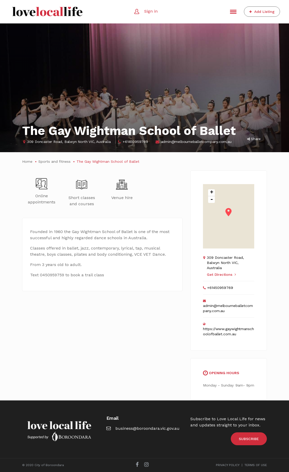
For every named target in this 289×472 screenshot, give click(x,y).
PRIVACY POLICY (228, 465)
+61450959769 (135, 142)
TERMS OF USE (255, 465)
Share (254, 139)
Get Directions (221, 274)
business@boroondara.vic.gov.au (143, 428)
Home (27, 161)
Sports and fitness (54, 161)
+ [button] (211, 192)
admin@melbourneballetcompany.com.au (196, 142)
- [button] (212, 199)
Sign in (151, 11)
